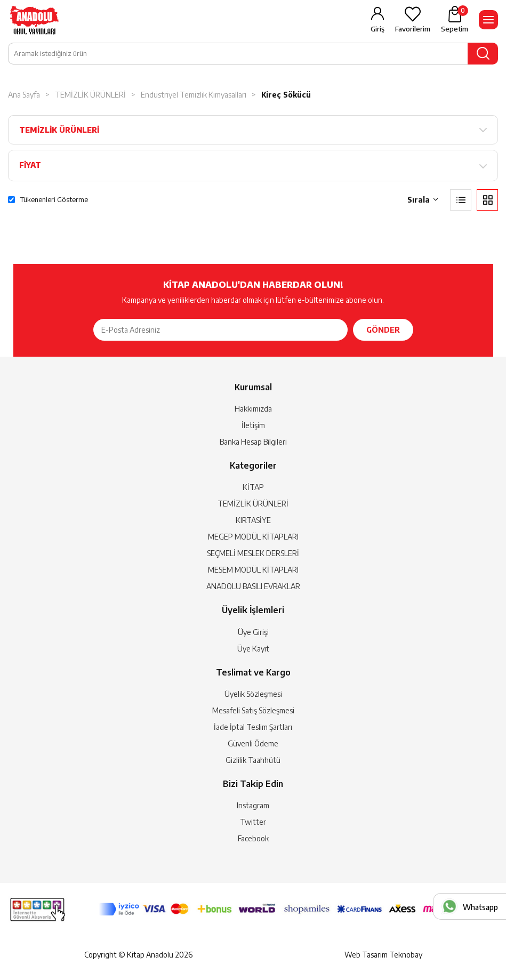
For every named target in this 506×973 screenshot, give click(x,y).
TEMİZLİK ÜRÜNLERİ (90, 94)
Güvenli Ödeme (253, 743)
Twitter (253, 821)
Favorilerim (412, 29)
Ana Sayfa (24, 94)
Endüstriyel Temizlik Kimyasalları (193, 94)
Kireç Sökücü (286, 94)
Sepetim (454, 19)
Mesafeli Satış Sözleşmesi (253, 710)
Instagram (253, 805)
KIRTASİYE (253, 520)
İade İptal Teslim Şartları (253, 726)
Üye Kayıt (253, 648)
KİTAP (253, 487)
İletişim (253, 425)
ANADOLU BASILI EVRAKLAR (253, 586)
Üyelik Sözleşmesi (253, 693)
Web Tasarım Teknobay (383, 954)
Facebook (253, 838)
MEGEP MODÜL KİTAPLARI (253, 536)
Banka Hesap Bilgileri (253, 441)
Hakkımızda (253, 408)
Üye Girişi (253, 632)
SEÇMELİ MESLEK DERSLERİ (253, 553)
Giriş (377, 29)
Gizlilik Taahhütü (253, 760)
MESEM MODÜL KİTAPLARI (253, 569)
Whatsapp (480, 907)
